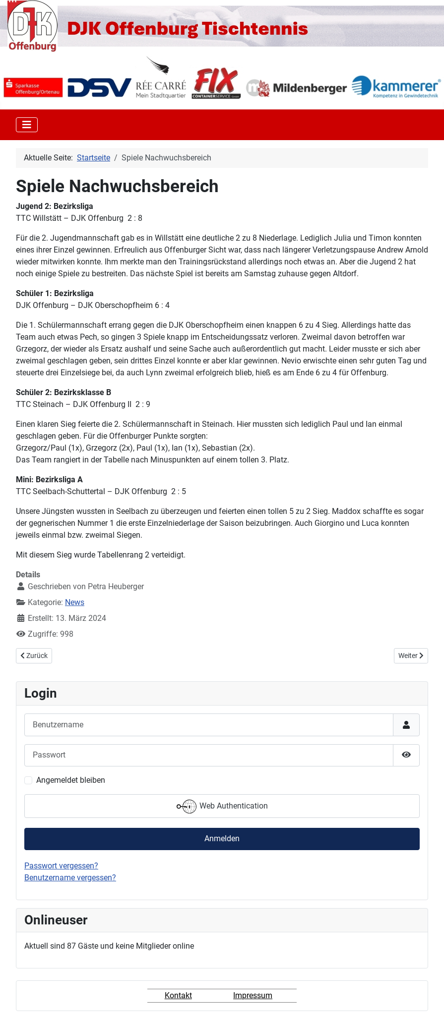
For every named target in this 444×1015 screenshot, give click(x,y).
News (74, 602)
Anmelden (222, 838)
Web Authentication (222, 806)
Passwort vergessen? (61, 865)
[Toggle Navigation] (27, 124)
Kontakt (178, 995)
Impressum (252, 995)
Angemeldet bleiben (70, 780)
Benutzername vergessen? (70, 877)
